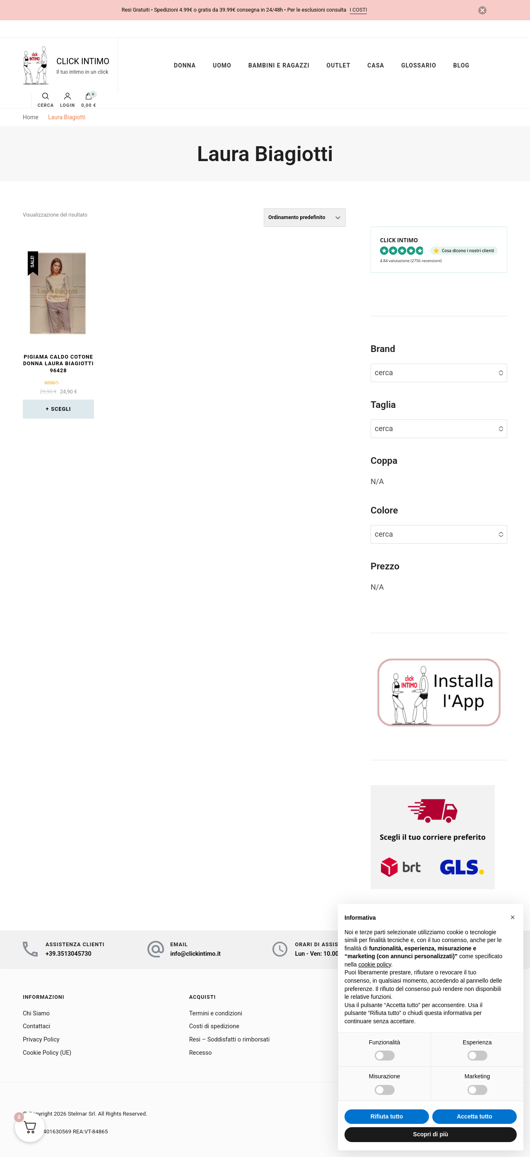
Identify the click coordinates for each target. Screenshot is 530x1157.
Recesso (200, 1052)
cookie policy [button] (374, 964)
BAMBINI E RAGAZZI (279, 65)
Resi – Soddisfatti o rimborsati (229, 1039)
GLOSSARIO (418, 65)
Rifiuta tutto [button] (387, 1116)
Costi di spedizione (214, 1026)
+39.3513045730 (69, 953)
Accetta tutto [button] (474, 1116)
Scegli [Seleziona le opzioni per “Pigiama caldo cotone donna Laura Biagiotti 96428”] (61, 409)
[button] (512, 917)
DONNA (185, 65)
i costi (358, 10)
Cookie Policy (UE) (47, 1052)
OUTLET (338, 65)
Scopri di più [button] (430, 1134)
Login (67, 100)
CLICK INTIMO (82, 61)
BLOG (461, 65)
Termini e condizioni (215, 1013)
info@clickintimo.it (195, 953)
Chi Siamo (36, 1013)
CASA (375, 65)
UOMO (222, 65)
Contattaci (36, 1026)
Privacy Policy (41, 1039)
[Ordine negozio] (305, 217)
